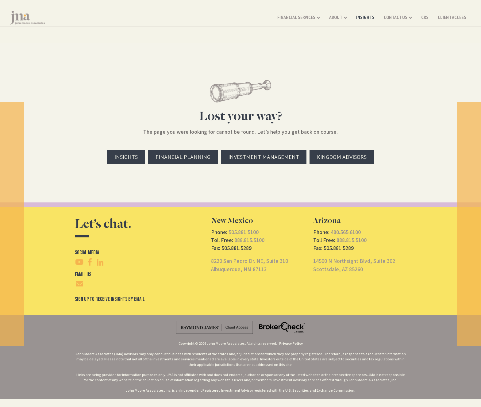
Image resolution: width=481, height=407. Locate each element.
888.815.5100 (249, 240)
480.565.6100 (346, 232)
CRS (360, 21)
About (271, 21)
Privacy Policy (291, 343)
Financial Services (232, 21)
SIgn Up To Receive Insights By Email (110, 299)
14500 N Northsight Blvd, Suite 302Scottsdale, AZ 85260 (354, 265)
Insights (300, 21)
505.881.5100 (244, 232)
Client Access (387, 21)
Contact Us (331, 21)
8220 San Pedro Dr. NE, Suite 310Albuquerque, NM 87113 (249, 265)
